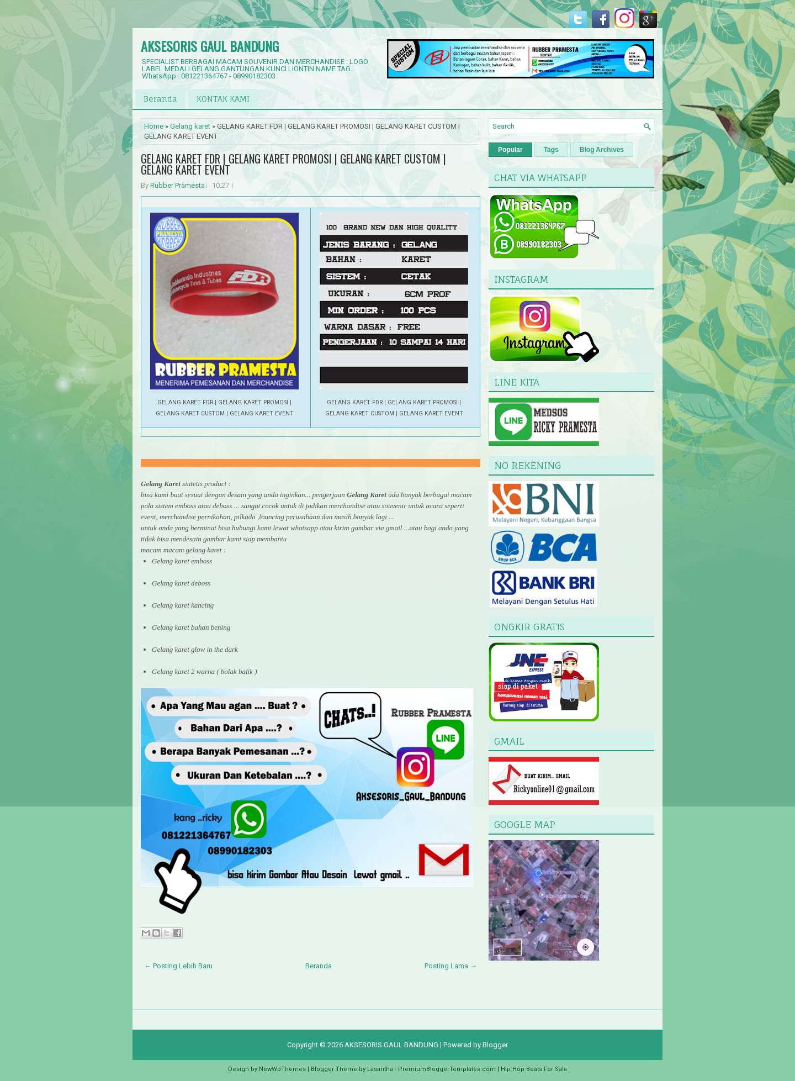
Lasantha (380, 1069)
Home (153, 126)
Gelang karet (190, 126)
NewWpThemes (282, 1069)
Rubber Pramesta (177, 185)
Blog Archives (602, 150)
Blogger (495, 1045)
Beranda (160, 98)
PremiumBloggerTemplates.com (447, 1069)
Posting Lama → (451, 966)
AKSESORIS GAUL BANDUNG (210, 46)
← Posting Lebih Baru (178, 966)
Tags (551, 150)
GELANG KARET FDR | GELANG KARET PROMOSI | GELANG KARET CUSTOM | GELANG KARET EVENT (293, 164)
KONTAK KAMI (223, 98)
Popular (510, 150)
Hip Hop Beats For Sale (534, 1069)
